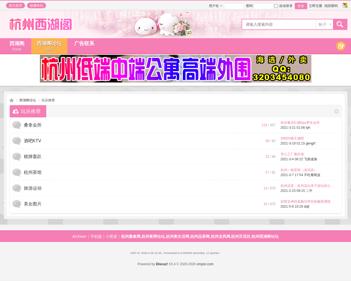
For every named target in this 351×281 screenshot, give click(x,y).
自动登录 (283, 6)
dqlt (306, 206)
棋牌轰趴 (33, 156)
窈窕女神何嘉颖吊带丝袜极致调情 (305, 201)
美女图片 (33, 204)
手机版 (96, 236)
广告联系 (84, 43)
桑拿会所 (33, 125)
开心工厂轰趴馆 (292, 154)
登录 (301, 6)
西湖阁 (16, 46)
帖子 (323, 24)
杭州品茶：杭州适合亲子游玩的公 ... (307, 186)
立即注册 (315, 6)
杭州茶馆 (33, 172)
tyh (308, 128)
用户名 (214, 6)
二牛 (309, 191)
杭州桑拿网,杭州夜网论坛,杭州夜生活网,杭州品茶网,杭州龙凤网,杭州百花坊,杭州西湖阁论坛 (11, 100)
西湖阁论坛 (49, 46)
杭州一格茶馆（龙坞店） (299, 170)
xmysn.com (205, 264)
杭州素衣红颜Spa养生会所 (300, 123)
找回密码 (331, 6)
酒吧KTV (32, 140)
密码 (249, 6)
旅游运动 (33, 188)
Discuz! (162, 264)
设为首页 (15, 5)
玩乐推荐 (31, 111)
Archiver (79, 236)
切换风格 (344, 5)
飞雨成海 (310, 159)
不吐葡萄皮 (312, 175)
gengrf (310, 143)
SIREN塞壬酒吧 (292, 138)
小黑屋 (111, 236)
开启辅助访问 (339, 5)
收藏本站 (36, 5)
